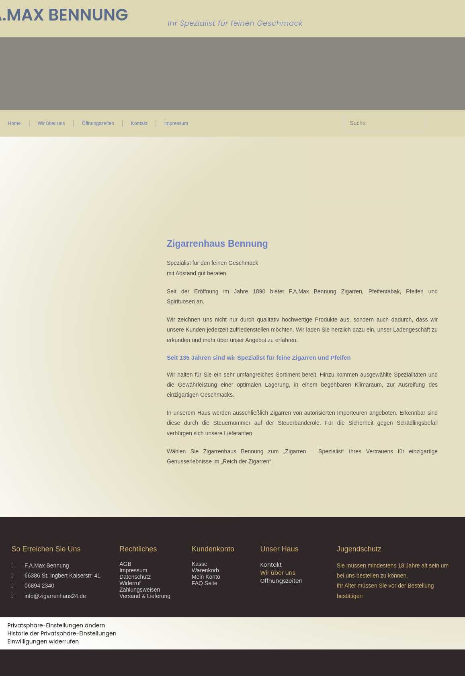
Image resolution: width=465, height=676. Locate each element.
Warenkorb (205, 570)
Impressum (176, 123)
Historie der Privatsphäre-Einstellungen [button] (62, 633)
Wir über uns (51, 123)
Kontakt (139, 123)
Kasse (199, 564)
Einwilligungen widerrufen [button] (43, 641)
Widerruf (130, 583)
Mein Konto (206, 577)
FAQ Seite (204, 583)
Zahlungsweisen (139, 589)
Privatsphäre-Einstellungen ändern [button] (56, 625)
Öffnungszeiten (98, 123)
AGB (125, 564)
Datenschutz (135, 577)
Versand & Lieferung (144, 596)
